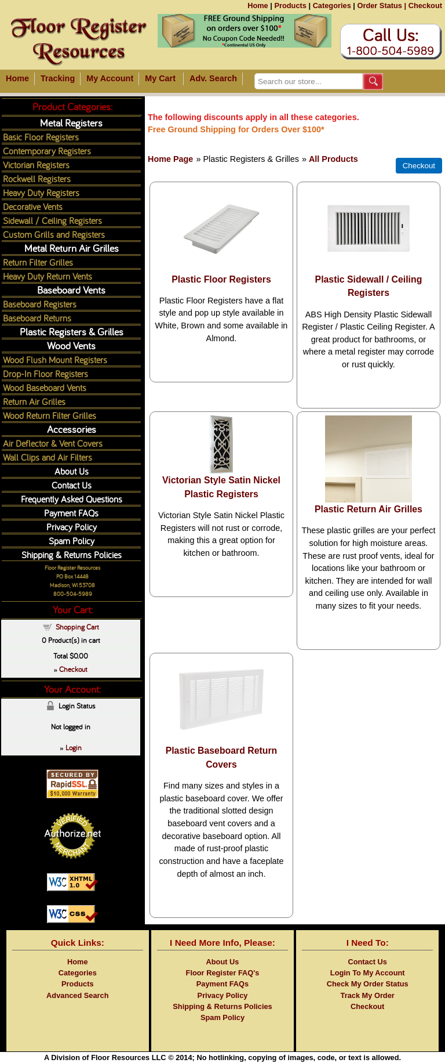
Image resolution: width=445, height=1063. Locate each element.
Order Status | (381, 5)
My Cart (160, 78)
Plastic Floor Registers (221, 279)
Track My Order (368, 995)
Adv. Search (213, 78)
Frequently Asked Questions (71, 498)
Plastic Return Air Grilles (368, 509)
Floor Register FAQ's (223, 972)
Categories (332, 5)
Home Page (170, 159)
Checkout (425, 5)
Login (73, 747)
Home (257, 5)
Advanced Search (77, 995)
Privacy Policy (71, 526)
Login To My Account (367, 972)
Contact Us (72, 484)
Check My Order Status (367, 983)
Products (290, 5)
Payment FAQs (71, 512)
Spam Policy (71, 540)
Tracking (58, 78)
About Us (71, 471)
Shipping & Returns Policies (71, 554)
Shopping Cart (77, 626)
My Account (109, 78)
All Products (333, 159)
